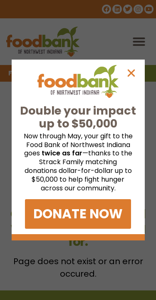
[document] (78, 150)
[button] (131, 73)
